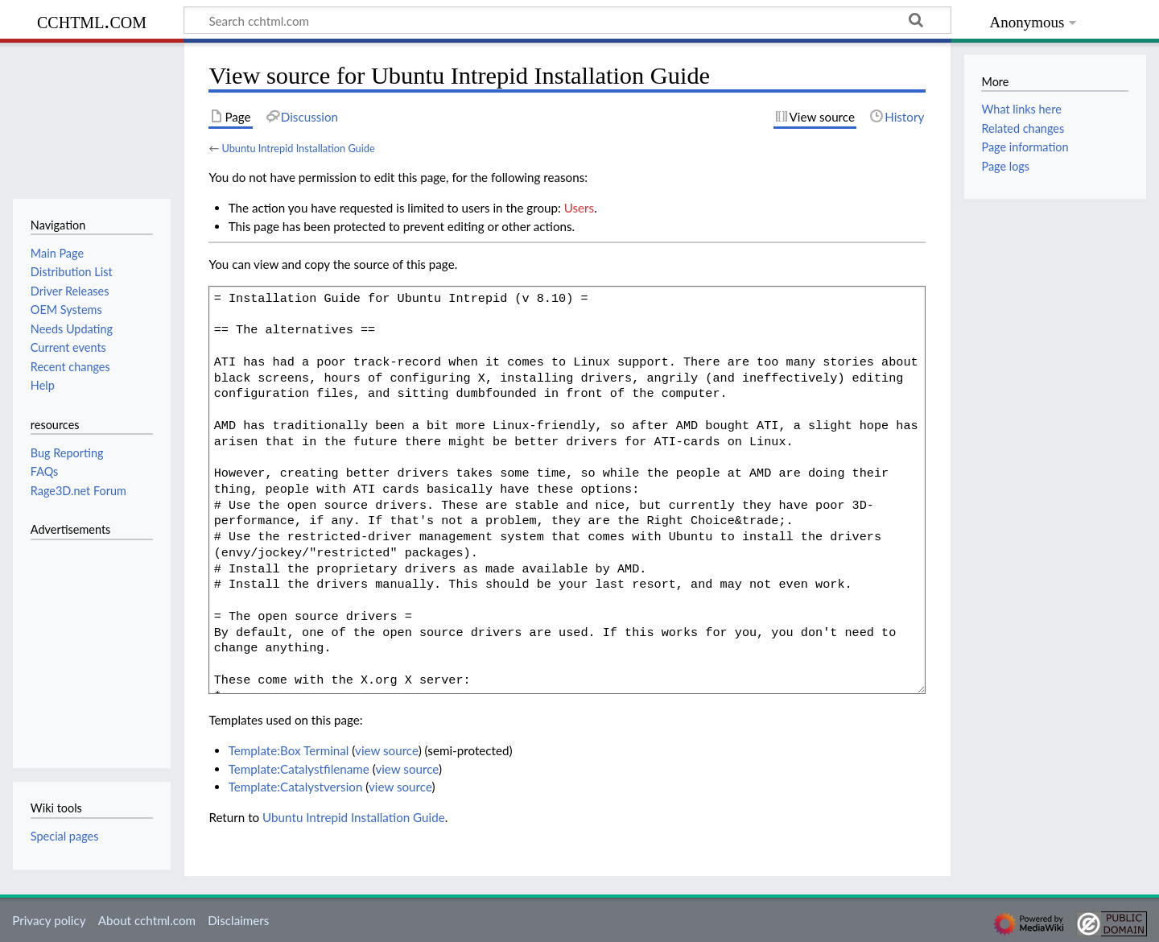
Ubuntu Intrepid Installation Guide (297, 148)
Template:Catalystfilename (299, 769)
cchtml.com (91, 20)
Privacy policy (48, 920)
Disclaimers (238, 920)
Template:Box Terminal (289, 750)
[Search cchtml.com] (567, 20)
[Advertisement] (79, 645)
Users (579, 207)
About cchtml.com (147, 920)
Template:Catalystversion (296, 786)
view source (387, 750)
